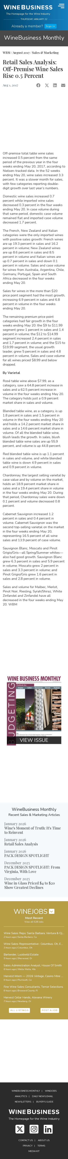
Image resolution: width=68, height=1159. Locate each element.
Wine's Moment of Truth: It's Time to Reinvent (32, 830)
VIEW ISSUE (34, 740)
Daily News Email (42, 1096)
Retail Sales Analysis (21, 843)
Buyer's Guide (44, 1101)
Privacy (27, 1145)
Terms (41, 1145)
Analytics (21, 1096)
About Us (44, 1140)
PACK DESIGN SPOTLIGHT (26, 855)
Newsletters (23, 1101)
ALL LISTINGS (19, 1010)
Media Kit (34, 1151)
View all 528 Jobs (34, 921)
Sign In (50, 26)
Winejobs (51, 1091)
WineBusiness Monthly (34, 38)
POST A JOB (50, 1010)
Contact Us (25, 1140)
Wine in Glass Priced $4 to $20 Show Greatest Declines (29, 885)
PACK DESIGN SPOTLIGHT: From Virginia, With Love (32, 869)
